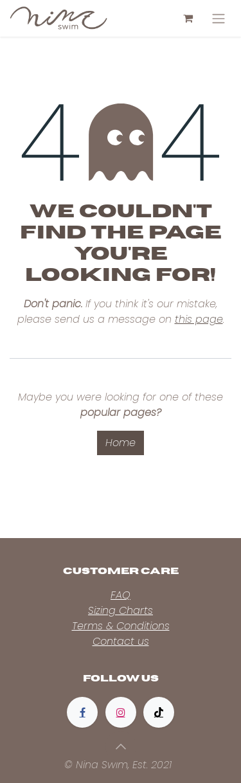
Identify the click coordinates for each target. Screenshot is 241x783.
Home (120, 442)
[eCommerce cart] (188, 18)
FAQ (120, 595)
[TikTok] (158, 712)
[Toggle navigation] (218, 18)
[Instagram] (120, 712)
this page (199, 319)
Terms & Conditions (121, 625)
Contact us (121, 641)
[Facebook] (82, 712)
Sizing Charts (120, 610)
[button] (120, 746)
